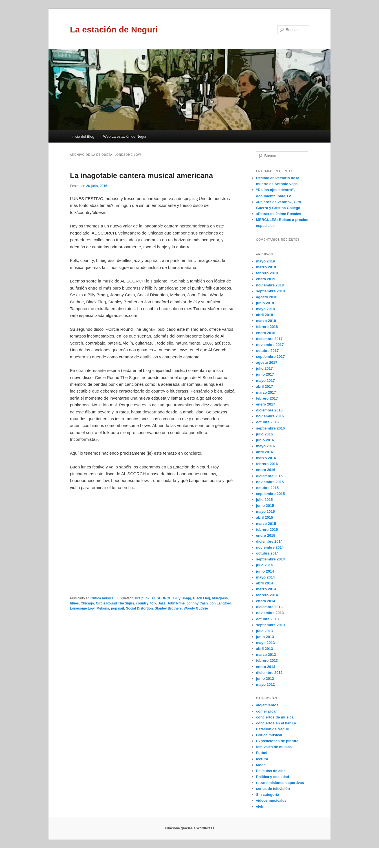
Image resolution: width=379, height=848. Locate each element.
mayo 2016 (265, 446)
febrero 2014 (267, 595)
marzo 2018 (266, 321)
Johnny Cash (197, 603)
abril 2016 (264, 452)
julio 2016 (264, 434)
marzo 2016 (266, 458)
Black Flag (201, 598)
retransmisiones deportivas (280, 783)
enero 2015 (265, 535)
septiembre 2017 (270, 356)
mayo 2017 (265, 380)
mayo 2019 (265, 261)
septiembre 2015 (270, 494)
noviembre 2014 (270, 547)
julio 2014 (264, 565)
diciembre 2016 (269, 410)
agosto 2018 (266, 297)
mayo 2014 (265, 577)
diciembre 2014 (269, 541)
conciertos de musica (275, 717)
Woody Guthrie (196, 608)
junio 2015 (265, 505)
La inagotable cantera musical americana (141, 175)
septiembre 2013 (270, 625)
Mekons (102, 608)
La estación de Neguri (114, 29)
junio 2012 (265, 678)
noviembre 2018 (270, 285)
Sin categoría (267, 794)
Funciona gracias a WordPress (189, 828)
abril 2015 (264, 517)
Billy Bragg (182, 598)
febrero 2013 (267, 660)
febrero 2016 (267, 464)
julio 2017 (264, 368)
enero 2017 (265, 404)
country (142, 603)
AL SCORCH (161, 598)
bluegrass (220, 598)
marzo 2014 (266, 589)
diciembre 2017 (269, 339)
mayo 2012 (265, 684)
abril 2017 (264, 386)
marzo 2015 (266, 523)
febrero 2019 (267, 273)
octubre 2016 (267, 422)
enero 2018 (265, 333)
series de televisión (273, 788)
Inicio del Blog (82, 136)
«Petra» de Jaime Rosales (278, 214)
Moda (261, 765)
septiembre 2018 (270, 291)
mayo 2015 (265, 511)
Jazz (161, 603)
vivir (260, 807)
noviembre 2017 (270, 345)
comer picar (266, 711)
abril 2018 (264, 315)
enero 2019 (265, 279)
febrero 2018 (267, 327)
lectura (262, 759)
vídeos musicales (271, 800)
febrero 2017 (267, 398)
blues (74, 603)
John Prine (176, 603)
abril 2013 (264, 649)
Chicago (87, 603)
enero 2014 (265, 601)
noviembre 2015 (270, 482)
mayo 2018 (265, 309)
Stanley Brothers (168, 608)
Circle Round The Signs (115, 603)
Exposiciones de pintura (277, 741)
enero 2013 (265, 667)
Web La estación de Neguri (125, 136)
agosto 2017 (266, 362)
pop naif (117, 608)
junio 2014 (265, 571)
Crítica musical (102, 598)
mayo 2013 (265, 643)
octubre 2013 (267, 619)
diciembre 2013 (269, 607)
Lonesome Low (82, 608)
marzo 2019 (266, 267)
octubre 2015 (267, 488)
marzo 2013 (266, 654)
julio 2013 (264, 631)
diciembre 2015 (269, 476)
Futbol (261, 753)
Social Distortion (139, 608)
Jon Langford (221, 603)
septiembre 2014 (270, 559)
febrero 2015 (267, 529)
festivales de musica (274, 747)
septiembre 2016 (270, 428)
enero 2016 (265, 470)
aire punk (142, 598)
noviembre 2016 (270, 416)
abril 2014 (264, 583)
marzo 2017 (266, 392)
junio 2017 (265, 374)
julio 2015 (264, 500)
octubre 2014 (267, 553)
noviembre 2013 (270, 613)
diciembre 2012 (269, 672)
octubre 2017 (267, 351)
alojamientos (267, 705)
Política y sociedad (272, 777)
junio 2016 (265, 440)
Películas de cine (271, 771)
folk (153, 603)
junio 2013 (265, 637)
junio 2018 (265, 303)
